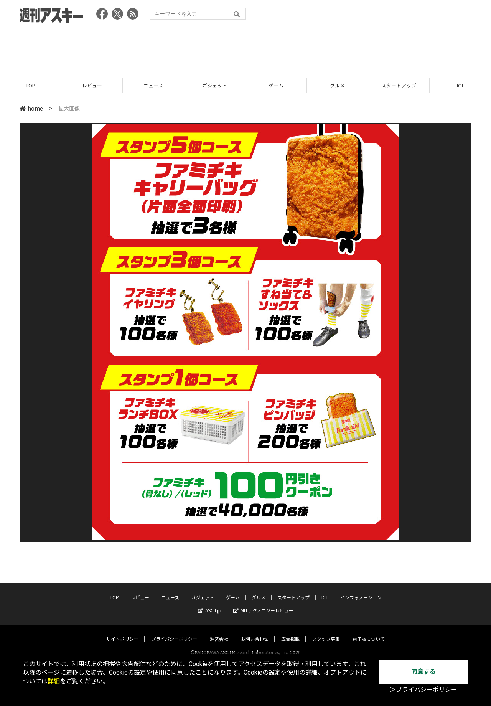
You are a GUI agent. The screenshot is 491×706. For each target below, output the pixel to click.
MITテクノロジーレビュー (263, 603)
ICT (460, 85)
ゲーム (276, 85)
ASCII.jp (209, 603)
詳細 (54, 681)
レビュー (92, 85)
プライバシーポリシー (174, 632)
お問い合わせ (255, 632)
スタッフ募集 (326, 632)
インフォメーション (361, 590)
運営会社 (219, 632)
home (31, 108)
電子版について (369, 632)
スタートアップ (398, 85)
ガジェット (214, 85)
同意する (423, 671)
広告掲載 (290, 632)
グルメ (337, 85)
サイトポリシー (122, 632)
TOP (30, 85)
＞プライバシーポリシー (423, 689)
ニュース (153, 85)
